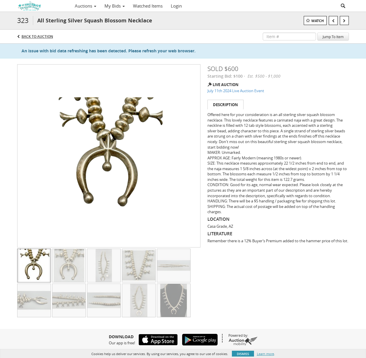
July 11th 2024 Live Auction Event (235, 90)
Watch (317, 20)
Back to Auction (37, 36)
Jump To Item (333, 36)
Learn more (265, 354)
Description (225, 104)
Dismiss (243, 354)
